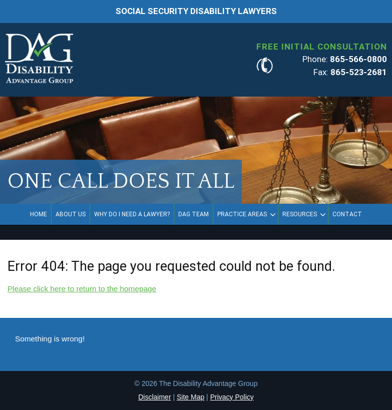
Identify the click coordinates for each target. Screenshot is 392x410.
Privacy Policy (232, 397)
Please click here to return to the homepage (82, 288)
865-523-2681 (358, 72)
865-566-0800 (358, 59)
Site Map (190, 397)
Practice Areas (242, 214)
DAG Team (193, 214)
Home (38, 214)
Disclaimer (154, 397)
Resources (299, 214)
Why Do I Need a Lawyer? (132, 214)
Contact (347, 214)
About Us (71, 214)
